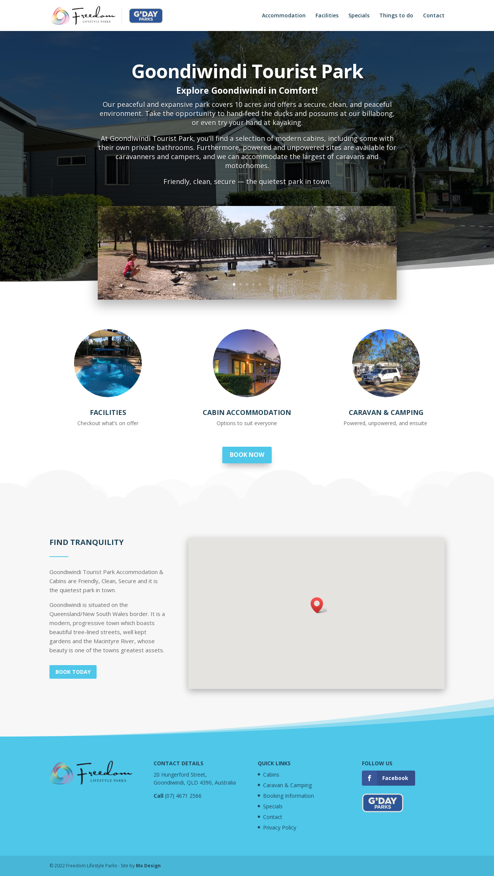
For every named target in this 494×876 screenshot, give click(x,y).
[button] (319, 605)
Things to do (396, 16)
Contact (434, 16)
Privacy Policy (279, 827)
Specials (358, 16)
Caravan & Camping (386, 412)
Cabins (271, 774)
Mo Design (148, 865)
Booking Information (288, 795)
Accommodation (284, 16)
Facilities (327, 16)
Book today (73, 671)
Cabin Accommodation (247, 412)
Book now (247, 454)
